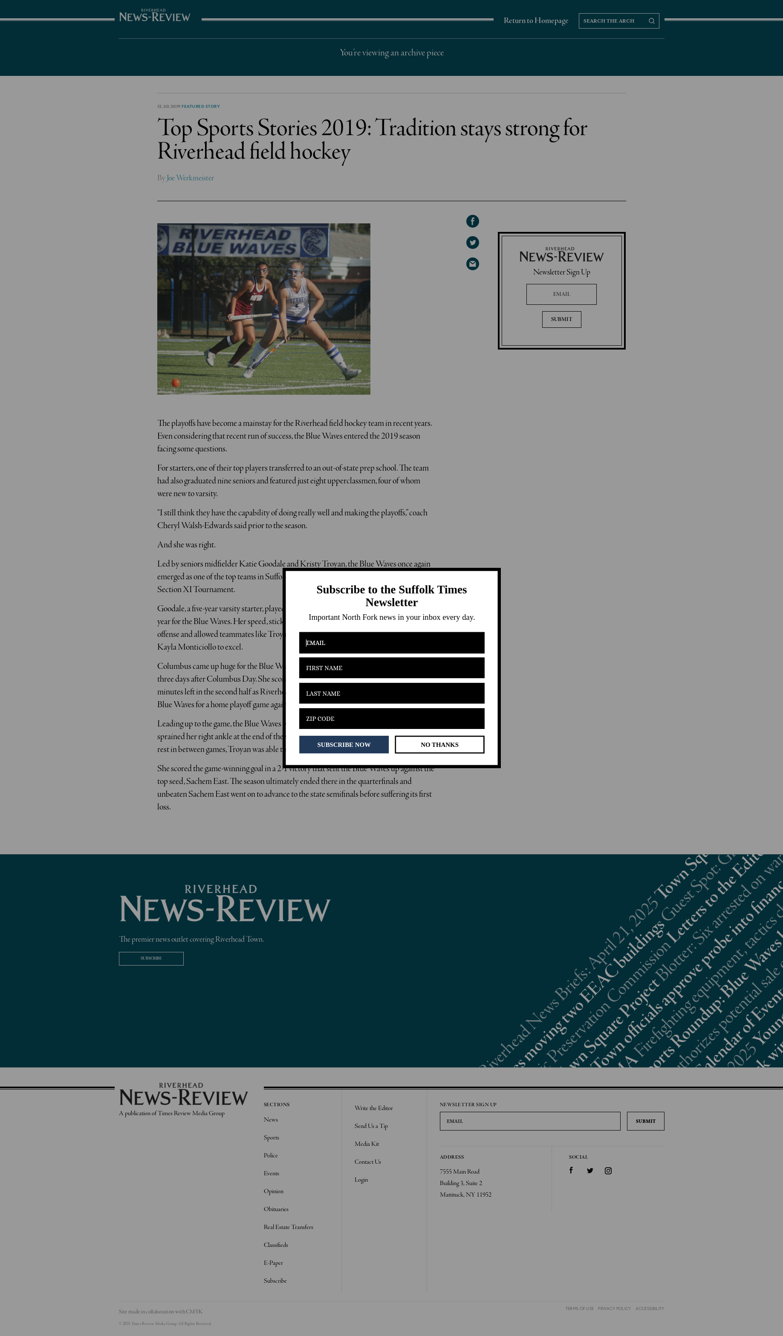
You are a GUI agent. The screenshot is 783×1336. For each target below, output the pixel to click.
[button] (391, 596)
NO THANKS (440, 744)
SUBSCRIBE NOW (343, 744)
